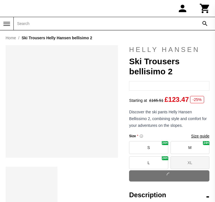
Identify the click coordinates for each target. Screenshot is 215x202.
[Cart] (205, 8)
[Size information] (141, 144)
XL (190, 171)
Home (11, 38)
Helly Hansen (164, 53)
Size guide (200, 144)
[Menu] (6, 24)
